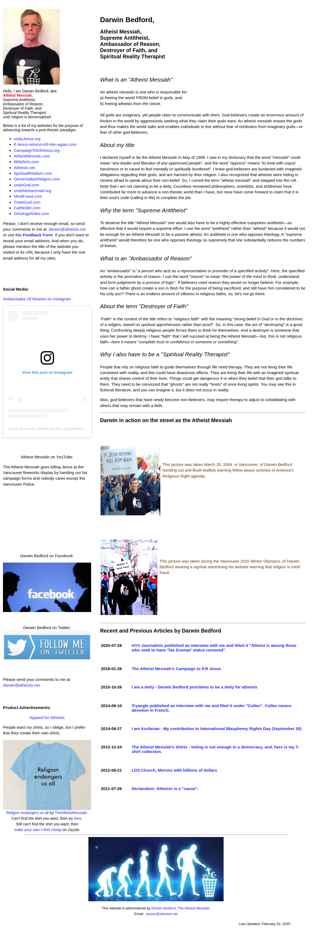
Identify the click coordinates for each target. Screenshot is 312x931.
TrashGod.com (27, 202)
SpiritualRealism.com (33, 173)
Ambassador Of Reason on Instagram (37, 299)
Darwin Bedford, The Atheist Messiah (180, 908)
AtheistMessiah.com (32, 156)
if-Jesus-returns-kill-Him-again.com (45, 144)
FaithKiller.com (27, 208)
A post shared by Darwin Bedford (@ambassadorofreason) (57, 428)
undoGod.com (26, 185)
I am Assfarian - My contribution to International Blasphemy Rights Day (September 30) (216, 728)
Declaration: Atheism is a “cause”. (165, 788)
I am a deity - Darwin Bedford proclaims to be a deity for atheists (194, 687)
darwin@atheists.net (67, 229)
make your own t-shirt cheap (38, 830)
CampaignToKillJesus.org (36, 150)
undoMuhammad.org (32, 190)
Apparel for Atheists (47, 717)
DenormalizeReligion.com (37, 179)
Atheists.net (24, 167)
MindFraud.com (28, 196)
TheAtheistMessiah (71, 813)
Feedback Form (38, 235)
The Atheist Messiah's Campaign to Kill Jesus (176, 668)
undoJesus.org (27, 138)
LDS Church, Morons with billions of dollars (174, 770)
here (77, 818)
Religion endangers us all (27, 813)
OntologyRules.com (31, 213)
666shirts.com (26, 161)
